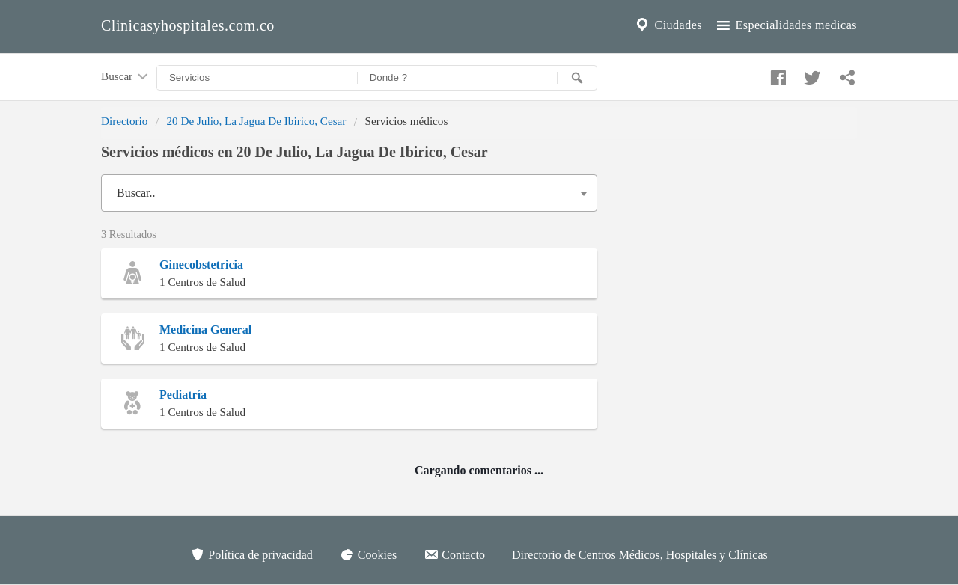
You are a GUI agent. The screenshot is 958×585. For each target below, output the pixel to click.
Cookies (368, 554)
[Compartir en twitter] (810, 74)
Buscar (125, 77)
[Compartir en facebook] (776, 74)
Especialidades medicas (785, 25)
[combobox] (349, 193)
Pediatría (183, 394)
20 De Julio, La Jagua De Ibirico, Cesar (256, 120)
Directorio (124, 120)
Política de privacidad (251, 554)
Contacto (454, 554)
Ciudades (667, 25)
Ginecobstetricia (201, 264)
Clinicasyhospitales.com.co (188, 25)
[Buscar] (577, 77)
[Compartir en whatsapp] (845, 74)
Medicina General (205, 329)
